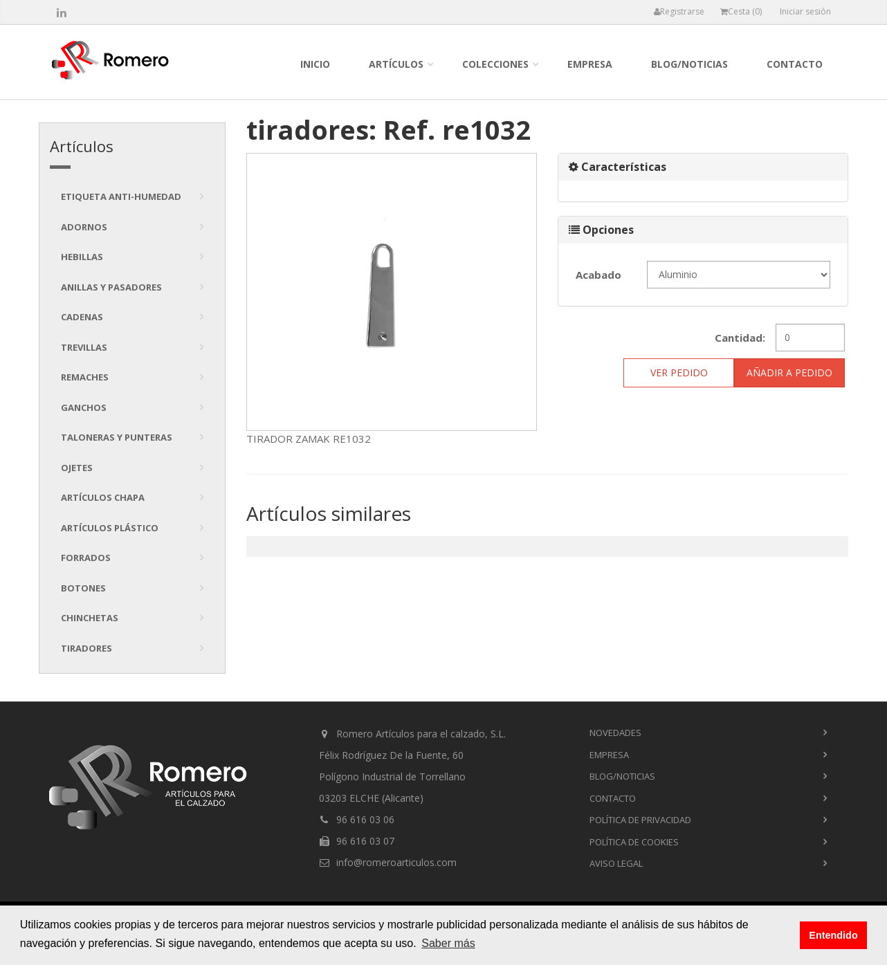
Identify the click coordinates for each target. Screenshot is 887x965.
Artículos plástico (109, 528)
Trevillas (84, 347)
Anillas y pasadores (111, 287)
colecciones (495, 64)
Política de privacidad (640, 820)
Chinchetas (89, 618)
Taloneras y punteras (116, 437)
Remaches (85, 377)
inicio (315, 64)
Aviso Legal (616, 863)
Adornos (84, 227)
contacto (795, 64)
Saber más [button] (448, 943)
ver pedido (679, 372)
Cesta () (741, 11)
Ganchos (84, 407)
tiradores (86, 648)
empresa (589, 64)
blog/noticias (689, 64)
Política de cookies (634, 842)
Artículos (396, 64)
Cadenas (82, 317)
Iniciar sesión (805, 11)
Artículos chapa (103, 497)
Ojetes (77, 467)
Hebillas (82, 256)
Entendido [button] (833, 935)
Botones (83, 588)
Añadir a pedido (789, 372)
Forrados (86, 557)
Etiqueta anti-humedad (121, 196)
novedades (615, 732)
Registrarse (679, 11)
